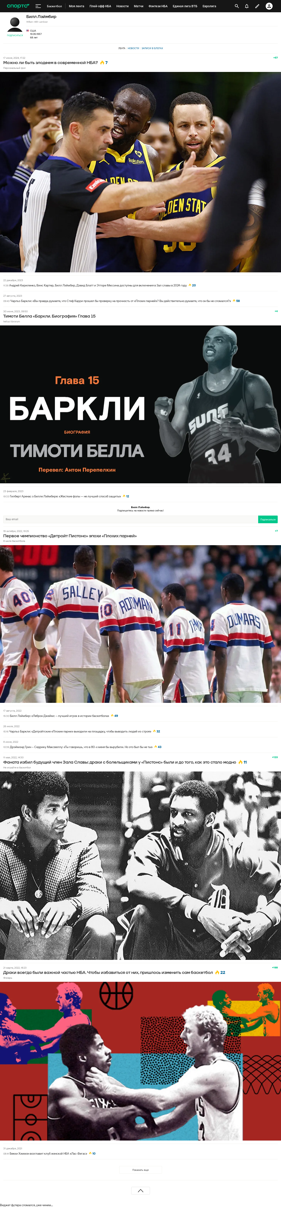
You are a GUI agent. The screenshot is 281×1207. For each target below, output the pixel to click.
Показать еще (140, 1169)
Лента (121, 48)
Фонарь (7, 977)
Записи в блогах (152, 48)
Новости (133, 48)
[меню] (38, 6)
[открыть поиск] (236, 6)
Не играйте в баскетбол (17, 767)
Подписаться (15, 35)
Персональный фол (14, 68)
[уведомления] (246, 6)
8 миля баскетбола (14, 541)
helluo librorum (11, 321)
